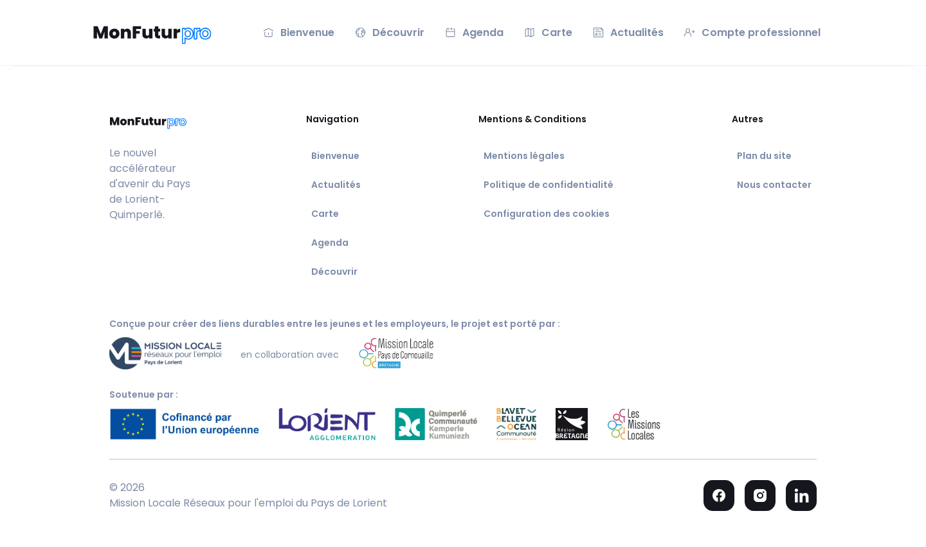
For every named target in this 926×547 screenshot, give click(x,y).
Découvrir (334, 271)
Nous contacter (774, 184)
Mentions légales (524, 155)
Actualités (336, 184)
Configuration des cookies (547, 213)
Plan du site (764, 155)
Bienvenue (335, 155)
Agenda (330, 242)
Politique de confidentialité (548, 184)
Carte (325, 213)
